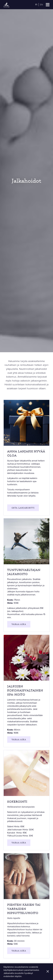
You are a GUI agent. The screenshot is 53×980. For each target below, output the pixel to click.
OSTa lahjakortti (23, 508)
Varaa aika (19, 624)
